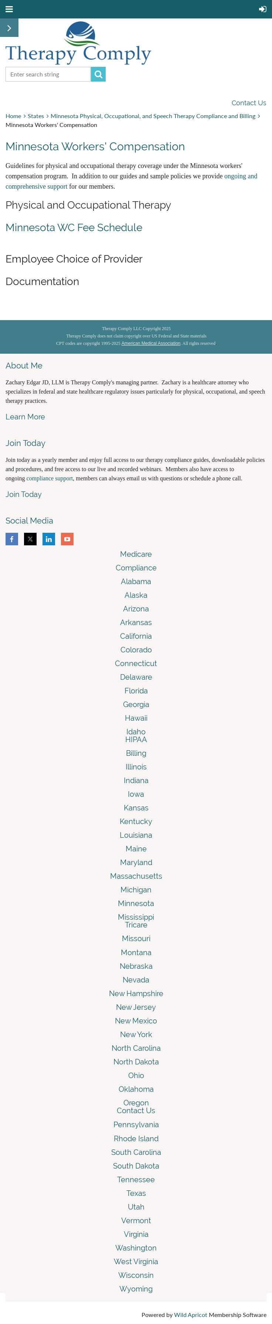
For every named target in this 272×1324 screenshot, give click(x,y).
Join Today (24, 494)
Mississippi (136, 917)
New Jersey (136, 1007)
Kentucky (136, 821)
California (136, 636)
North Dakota (136, 1061)
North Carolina (136, 1048)
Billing (136, 753)
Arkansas (136, 622)
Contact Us (249, 103)
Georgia (136, 704)
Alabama (136, 581)
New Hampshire (136, 993)
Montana (136, 952)
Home (13, 115)
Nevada (136, 979)
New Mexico (136, 1020)
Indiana (136, 780)
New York (136, 1034)
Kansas (136, 807)
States (36, 115)
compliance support (49, 478)
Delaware (136, 677)
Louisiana (136, 835)
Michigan (136, 889)
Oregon (136, 1102)
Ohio (136, 1075)
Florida (136, 690)
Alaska (136, 595)
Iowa (136, 794)
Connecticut (136, 663)
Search (98, 74)
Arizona (136, 608)
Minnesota (136, 903)
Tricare (136, 924)
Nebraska (136, 966)
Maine (136, 848)
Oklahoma (136, 1089)
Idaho (136, 731)
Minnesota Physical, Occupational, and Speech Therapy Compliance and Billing (153, 115)
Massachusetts (136, 876)
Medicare (136, 554)
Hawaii (136, 718)
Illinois (136, 766)
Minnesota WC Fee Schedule (74, 228)
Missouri (136, 938)
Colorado (136, 649)
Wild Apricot (190, 1314)
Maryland (136, 862)
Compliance (136, 567)
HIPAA (136, 739)
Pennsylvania (136, 1124)
